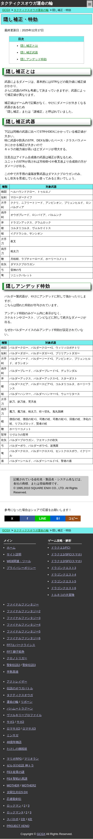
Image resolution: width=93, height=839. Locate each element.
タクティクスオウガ (20, 695)
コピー (73, 518)
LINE (42, 518)
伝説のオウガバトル (20, 688)
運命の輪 (12, 701)
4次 (30, 819)
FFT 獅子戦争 (15, 651)
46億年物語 (14, 742)
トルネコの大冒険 (62, 594)
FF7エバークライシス (21, 645)
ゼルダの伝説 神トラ (20, 765)
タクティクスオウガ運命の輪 (26, 3)
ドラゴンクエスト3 (63, 568)
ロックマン (14, 805)
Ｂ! (58, 518)
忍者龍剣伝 (14, 799)
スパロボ (12, 819)
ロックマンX (15, 812)
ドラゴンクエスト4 (63, 574)
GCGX (6, 10)
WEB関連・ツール (19, 561)
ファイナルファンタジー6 (23, 638)
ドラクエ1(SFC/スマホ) (66, 554)
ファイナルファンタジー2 (23, 611)
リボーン (26, 701)
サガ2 (20, 721)
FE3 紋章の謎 (15, 772)
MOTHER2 (29, 785)
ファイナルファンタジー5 (23, 631)
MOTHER (13, 785)
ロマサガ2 (13, 728)
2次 (23, 819)
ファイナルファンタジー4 (23, 624)
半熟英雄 (12, 671)
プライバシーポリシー (21, 568)
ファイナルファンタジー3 (23, 618)
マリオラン (31, 758)
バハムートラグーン (20, 708)
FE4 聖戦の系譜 (17, 778)
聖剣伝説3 (29, 665)
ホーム (11, 547)
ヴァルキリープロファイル (24, 715)
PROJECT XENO (18, 826)
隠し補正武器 (29, 52)
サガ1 (10, 721)
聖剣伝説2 (13, 665)
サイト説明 (14, 554)
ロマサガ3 (29, 728)
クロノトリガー (17, 658)
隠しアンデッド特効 (33, 59)
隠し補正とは (29, 45)
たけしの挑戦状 (17, 748)
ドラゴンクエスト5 (63, 581)
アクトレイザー (17, 681)
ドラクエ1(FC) (60, 547)
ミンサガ (12, 735)
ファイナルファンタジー (23, 604)
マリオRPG (14, 758)
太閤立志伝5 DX (17, 792)
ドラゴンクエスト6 (63, 588)
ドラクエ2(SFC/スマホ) (66, 561)
